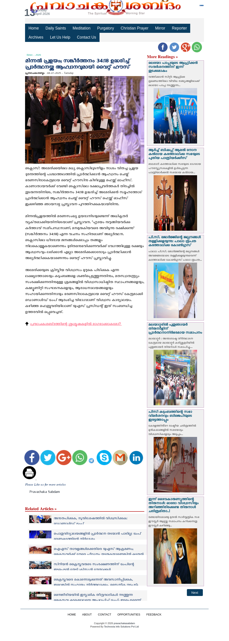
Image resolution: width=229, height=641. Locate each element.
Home (33, 28)
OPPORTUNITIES (128, 614)
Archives (35, 37)
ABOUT (87, 614)
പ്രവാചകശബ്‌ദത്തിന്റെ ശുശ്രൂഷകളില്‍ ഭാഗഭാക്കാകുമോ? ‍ (76, 325)
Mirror (159, 28)
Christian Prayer (134, 28)
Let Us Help (60, 37)
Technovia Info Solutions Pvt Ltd (121, 626)
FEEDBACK (153, 614)
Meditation (81, 28)
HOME (72, 614)
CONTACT (104, 614)
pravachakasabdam (124, 623)
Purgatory (105, 28)
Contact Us (86, 37)
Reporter (178, 28)
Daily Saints (55, 28)
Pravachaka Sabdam (44, 492)
